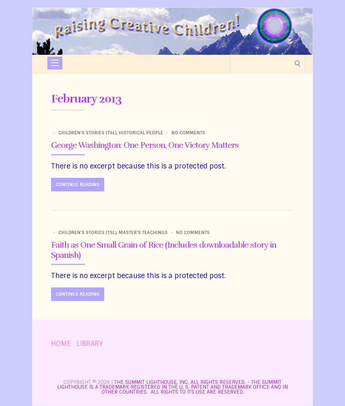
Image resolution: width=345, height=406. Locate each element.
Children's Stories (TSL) (87, 133)
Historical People (141, 133)
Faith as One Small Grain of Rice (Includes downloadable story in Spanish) (163, 250)
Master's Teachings (143, 233)
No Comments (188, 133)
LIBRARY (90, 343)
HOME (61, 343)
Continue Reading (78, 185)
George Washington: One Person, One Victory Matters (145, 145)
